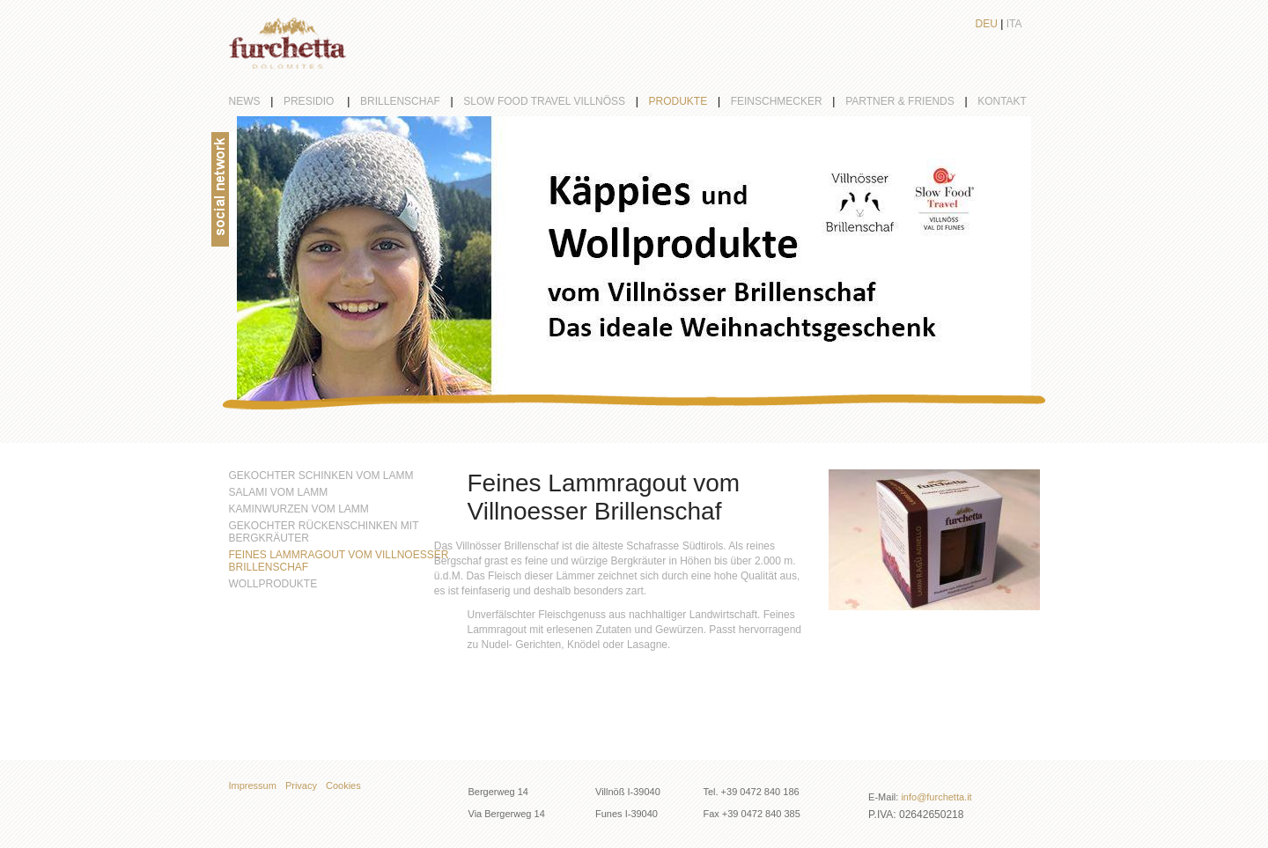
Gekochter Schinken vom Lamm (321, 475)
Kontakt (1002, 101)
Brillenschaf (411, 101)
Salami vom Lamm (278, 492)
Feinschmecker (788, 101)
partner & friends (911, 101)
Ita (1014, 24)
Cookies (343, 785)
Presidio (322, 101)
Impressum (252, 785)
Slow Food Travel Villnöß (555, 101)
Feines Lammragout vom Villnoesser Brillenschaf (339, 561)
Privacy (301, 785)
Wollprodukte (273, 584)
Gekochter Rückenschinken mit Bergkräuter (324, 532)
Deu (987, 24)
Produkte (690, 101)
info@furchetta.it (936, 797)
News (256, 101)
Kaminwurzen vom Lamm (299, 509)
